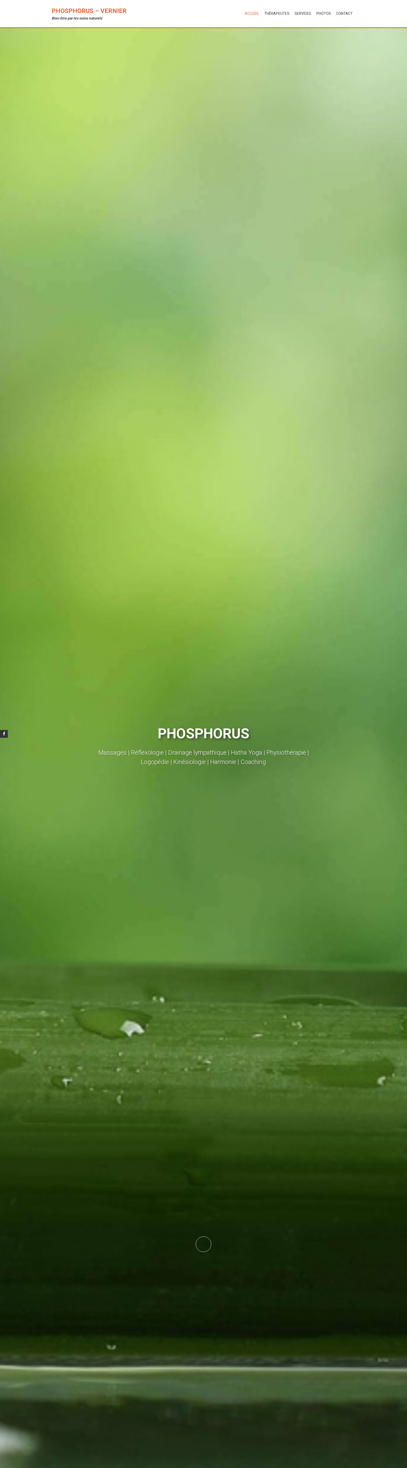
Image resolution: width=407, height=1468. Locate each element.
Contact (344, 13)
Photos (323, 13)
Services (303, 13)
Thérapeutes (276, 13)
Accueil (252, 13)
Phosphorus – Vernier (89, 11)
